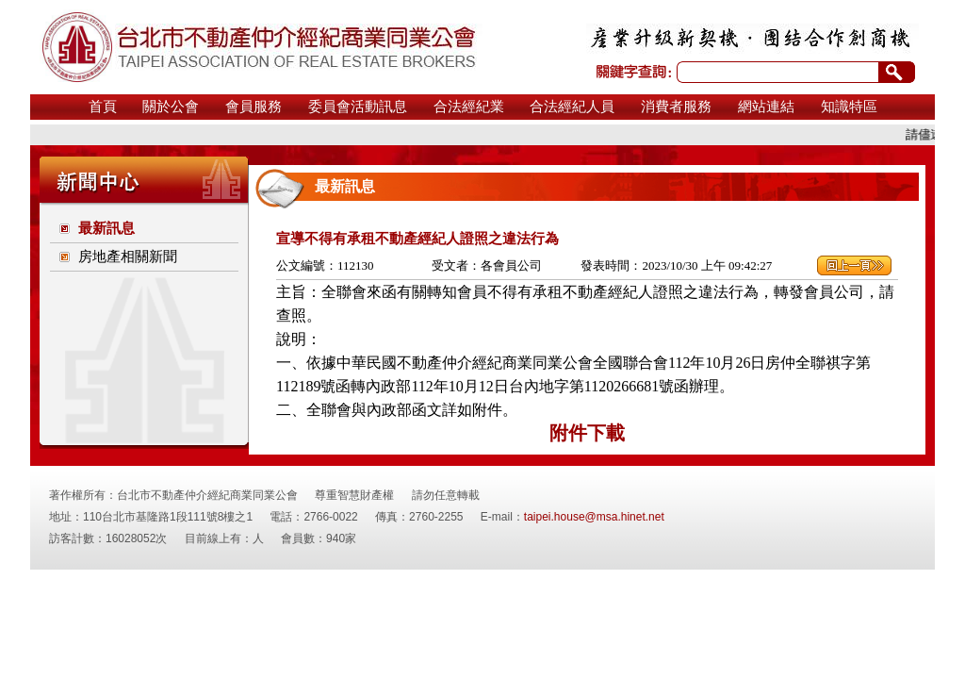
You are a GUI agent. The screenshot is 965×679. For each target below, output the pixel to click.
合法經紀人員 (572, 106)
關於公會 (170, 106)
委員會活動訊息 (357, 106)
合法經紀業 (468, 106)
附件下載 (587, 432)
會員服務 (253, 106)
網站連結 (766, 106)
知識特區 (849, 106)
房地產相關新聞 (127, 256)
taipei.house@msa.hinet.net (594, 516)
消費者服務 (676, 106)
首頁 (103, 106)
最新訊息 (106, 228)
